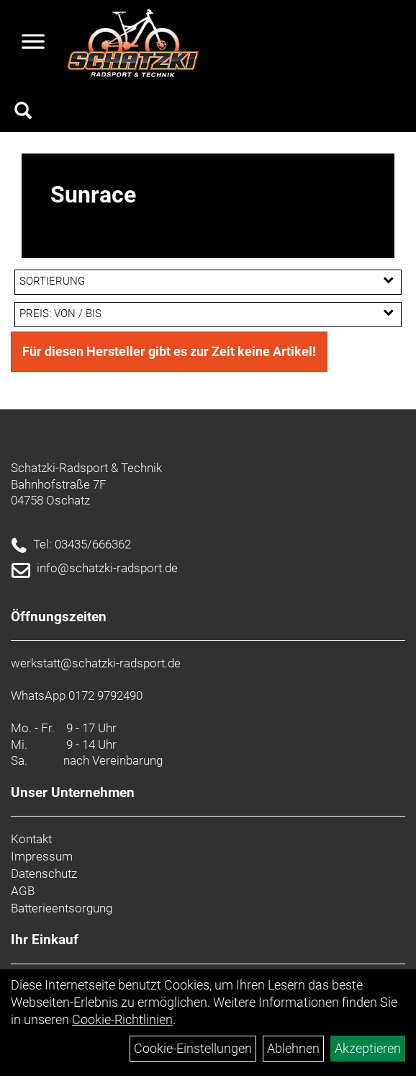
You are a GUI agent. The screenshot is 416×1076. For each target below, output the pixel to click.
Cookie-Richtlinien (122, 1019)
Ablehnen (293, 1048)
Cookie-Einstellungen (193, 1048)
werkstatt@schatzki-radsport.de (96, 663)
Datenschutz (44, 873)
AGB (23, 891)
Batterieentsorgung (61, 908)
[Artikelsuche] (23, 112)
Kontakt (31, 839)
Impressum (42, 856)
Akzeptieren (368, 1048)
